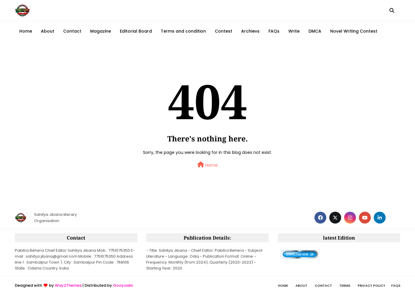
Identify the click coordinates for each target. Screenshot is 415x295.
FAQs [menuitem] (273, 31)
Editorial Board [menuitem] (136, 31)
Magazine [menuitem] (100, 31)
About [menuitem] (47, 31)
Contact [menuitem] (72, 31)
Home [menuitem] (25, 31)
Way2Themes (68, 285)
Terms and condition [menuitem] (183, 31)
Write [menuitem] (294, 31)
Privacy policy (371, 285)
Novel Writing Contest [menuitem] (353, 31)
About (301, 285)
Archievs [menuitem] (250, 31)
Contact (323, 285)
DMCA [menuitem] (315, 31)
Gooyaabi (123, 285)
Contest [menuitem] (223, 31)
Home (207, 165)
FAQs (395, 285)
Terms (344, 285)
